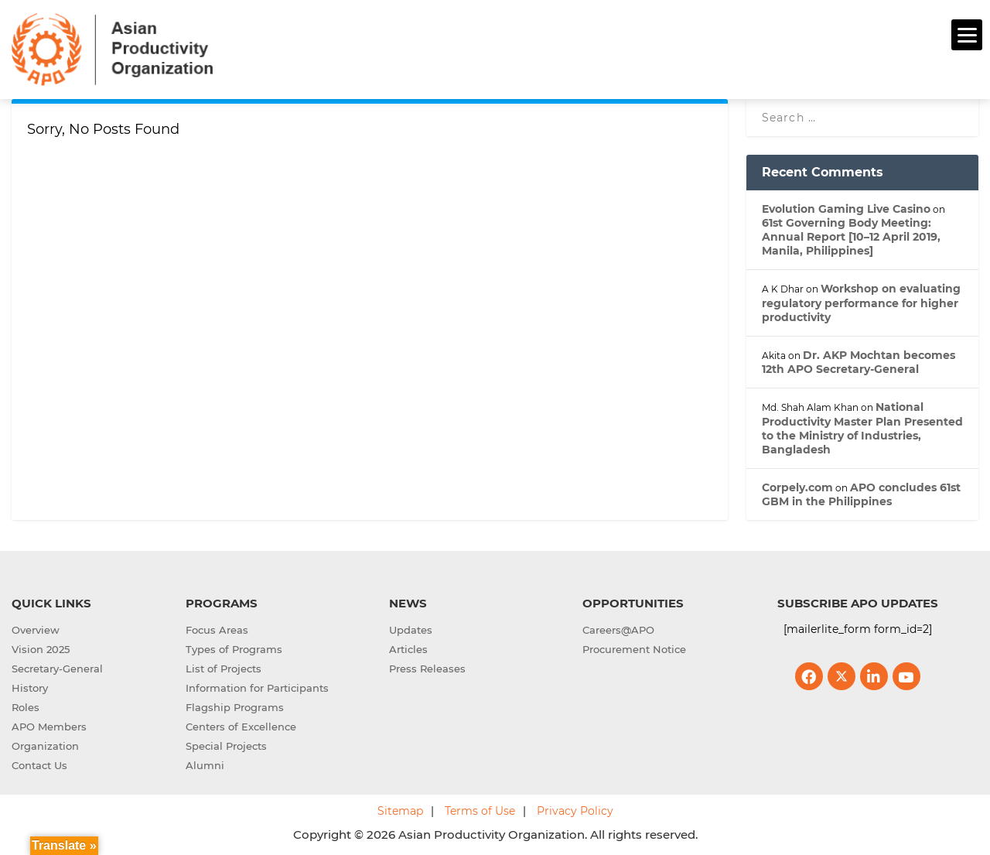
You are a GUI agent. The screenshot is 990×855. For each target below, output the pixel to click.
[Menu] (966, 34)
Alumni (205, 764)
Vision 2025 (41, 647)
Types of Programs (234, 647)
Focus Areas (217, 628)
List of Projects (223, 667)
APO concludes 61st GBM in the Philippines (861, 492)
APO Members (49, 725)
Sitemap (400, 809)
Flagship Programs (235, 705)
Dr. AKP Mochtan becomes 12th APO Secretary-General (858, 360)
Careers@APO (618, 628)
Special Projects (226, 744)
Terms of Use (480, 809)
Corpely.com (797, 485)
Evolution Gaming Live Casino (846, 207)
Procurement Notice (634, 647)
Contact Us (39, 764)
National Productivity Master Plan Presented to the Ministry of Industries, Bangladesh (862, 426)
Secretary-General (57, 667)
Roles (25, 705)
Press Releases (427, 667)
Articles (408, 647)
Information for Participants (257, 686)
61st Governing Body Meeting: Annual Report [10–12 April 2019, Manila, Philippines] (851, 234)
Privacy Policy (575, 809)
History (30, 686)
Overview (36, 628)
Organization (45, 744)
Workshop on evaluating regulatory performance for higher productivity (861, 301)
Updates (410, 628)
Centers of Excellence (241, 725)
